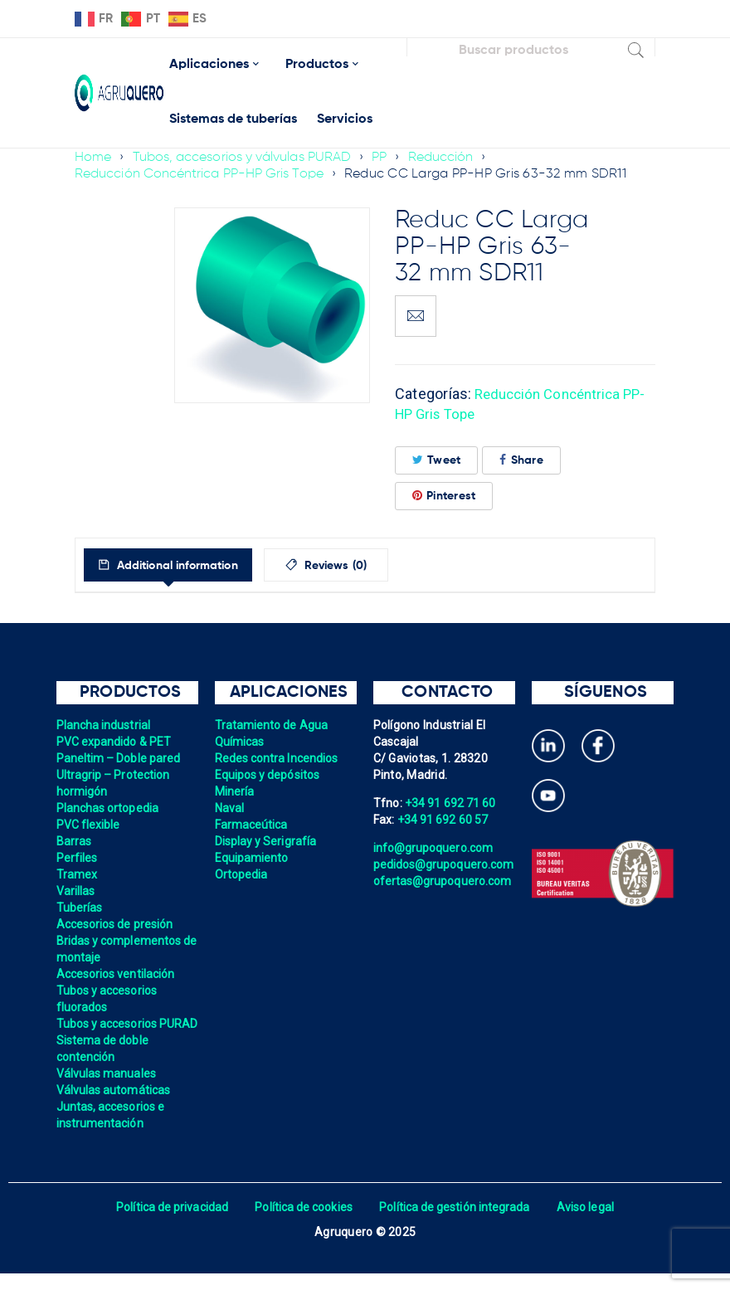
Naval (230, 808)
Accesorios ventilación (117, 974)
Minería (235, 791)
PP (385, 157)
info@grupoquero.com (434, 847)
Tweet (436, 460)
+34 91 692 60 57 (443, 819)
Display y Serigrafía (267, 841)
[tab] (181, 565)
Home (93, 157)
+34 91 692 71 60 (451, 803)
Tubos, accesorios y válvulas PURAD (245, 157)
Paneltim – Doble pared (120, 758)
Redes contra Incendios (278, 758)
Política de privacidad (168, 1223)
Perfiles (77, 857)
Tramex (77, 874)
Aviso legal (590, 1223)
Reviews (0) (366, 566)
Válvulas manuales (107, 1090)
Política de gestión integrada (456, 1223)
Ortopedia (242, 874)
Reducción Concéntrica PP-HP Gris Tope (201, 174)
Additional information (189, 566)
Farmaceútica (252, 824)
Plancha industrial (104, 725)
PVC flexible (89, 824)
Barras (74, 841)
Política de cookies (302, 1223)
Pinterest (444, 495)
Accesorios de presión (116, 924)
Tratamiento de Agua (273, 725)
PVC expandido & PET (115, 741)
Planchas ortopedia (109, 808)
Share (521, 460)
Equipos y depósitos (269, 774)
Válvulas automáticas (114, 1106)
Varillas (76, 891)
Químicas (240, 741)
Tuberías (80, 907)
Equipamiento (252, 857)
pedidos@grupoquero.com (445, 864)
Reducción (447, 157)
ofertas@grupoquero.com (444, 881)
